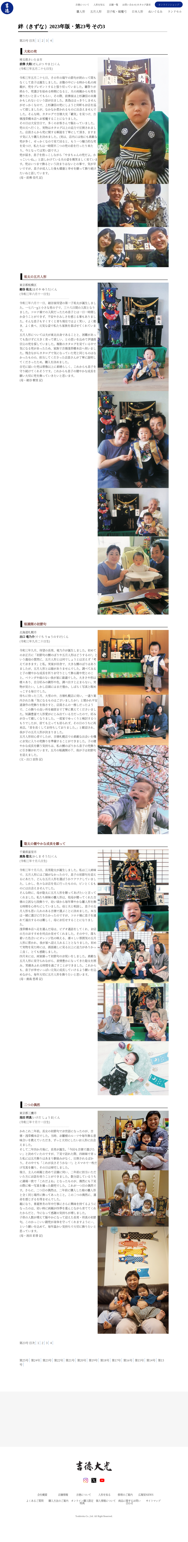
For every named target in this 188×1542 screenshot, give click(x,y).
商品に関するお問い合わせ (129, 1521)
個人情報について (106, 1520)
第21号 (70, 1360)
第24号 (35, 1360)
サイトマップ (153, 1520)
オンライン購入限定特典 (82, 1521)
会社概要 (42, 1514)
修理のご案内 (125, 1514)
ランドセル (175, 11)
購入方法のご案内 (58, 1520)
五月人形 (96, 11)
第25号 (24, 1360)
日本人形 (137, 11)
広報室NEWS (145, 1514)
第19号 (93, 1360)
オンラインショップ (168, 4)
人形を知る (99, 4)
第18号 (104, 1360)
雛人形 (81, 11)
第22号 (58, 1360)
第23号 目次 (27, 40)
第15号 (139, 1360)
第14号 (150, 1360)
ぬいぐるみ (155, 11)
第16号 (127, 1360)
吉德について (82, 4)
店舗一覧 (113, 4)
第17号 (116, 1360)
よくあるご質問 (35, 1520)
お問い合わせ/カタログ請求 (136, 4)
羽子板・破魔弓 (117, 11)
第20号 (81, 1360)
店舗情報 (63, 1514)
